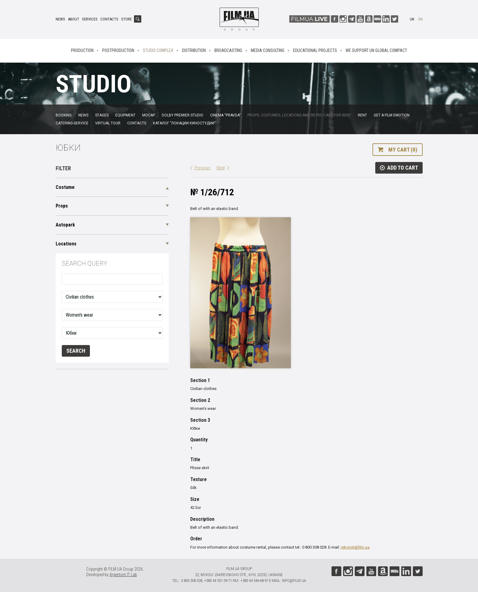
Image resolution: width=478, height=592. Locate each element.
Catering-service (72, 123)
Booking (64, 115)
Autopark (65, 225)
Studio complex (158, 50)
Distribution (194, 50)
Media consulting (267, 50)
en (420, 19)
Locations (66, 244)
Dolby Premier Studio (182, 115)
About (73, 19)
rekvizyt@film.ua (355, 547)
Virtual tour (107, 123)
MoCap (148, 115)
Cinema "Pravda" (225, 115)
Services (90, 19)
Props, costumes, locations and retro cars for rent (299, 115)
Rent (362, 115)
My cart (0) (402, 149)
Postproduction (118, 50)
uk (412, 19)
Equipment (125, 115)
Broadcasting (228, 50)
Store (126, 19)
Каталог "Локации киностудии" (184, 123)
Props (62, 206)
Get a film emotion (391, 115)
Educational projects (315, 50)
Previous (202, 168)
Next (221, 168)
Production (82, 50)
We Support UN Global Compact (376, 50)
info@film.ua (294, 580)
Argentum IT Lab (123, 574)
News (60, 19)
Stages (102, 115)
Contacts (109, 19)
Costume (65, 187)
